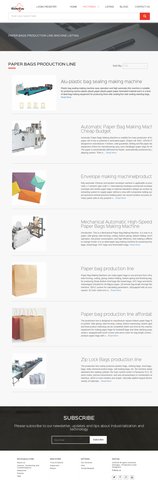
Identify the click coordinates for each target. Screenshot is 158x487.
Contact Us (142, 7)
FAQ (81, 466)
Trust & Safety (64, 464)
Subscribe (97, 439)
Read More (66, 97)
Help (39, 473)
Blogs (124, 7)
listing (109, 7)
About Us (41, 464)
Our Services (84, 464)
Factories (91, 7)
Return (62, 468)
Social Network (84, 468)
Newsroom (41, 469)
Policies (40, 471)
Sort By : (118, 66)
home (73, 7)
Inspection (63, 466)
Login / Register (46, 7)
